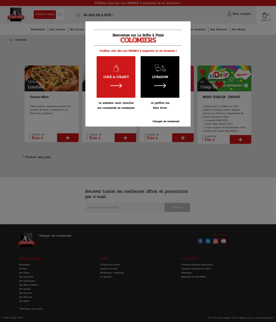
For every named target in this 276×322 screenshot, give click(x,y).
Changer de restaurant (165, 121)
